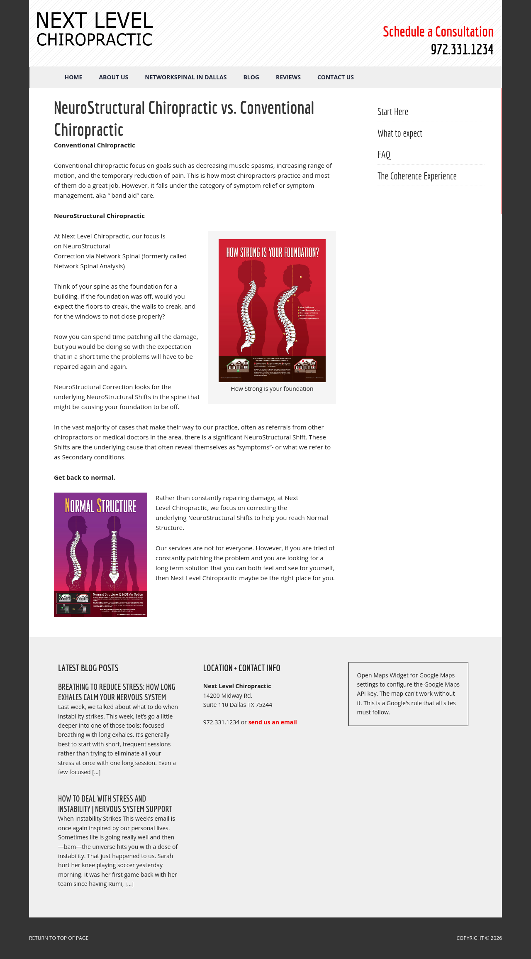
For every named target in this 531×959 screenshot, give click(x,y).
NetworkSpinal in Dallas (186, 77)
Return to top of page (58, 938)
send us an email (272, 722)
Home (74, 77)
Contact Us (335, 77)
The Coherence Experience (417, 175)
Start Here (393, 111)
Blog (251, 77)
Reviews (288, 77)
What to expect (400, 133)
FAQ (384, 154)
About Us (113, 77)
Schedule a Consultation (438, 31)
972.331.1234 (462, 49)
